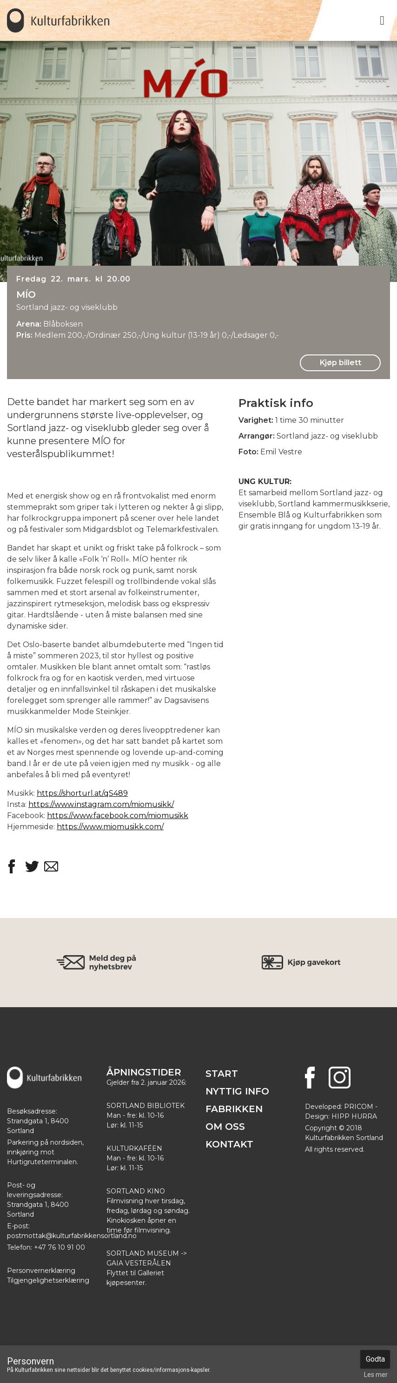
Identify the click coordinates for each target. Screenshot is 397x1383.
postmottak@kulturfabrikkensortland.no (72, 1236)
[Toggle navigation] (382, 20)
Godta (375, 1359)
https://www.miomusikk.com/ (110, 826)
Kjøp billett (340, 362)
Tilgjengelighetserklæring (48, 1280)
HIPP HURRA (354, 1116)
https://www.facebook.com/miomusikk (117, 815)
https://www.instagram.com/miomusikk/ (101, 804)
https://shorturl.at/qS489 (82, 793)
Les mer (376, 1374)
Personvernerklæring (41, 1270)
